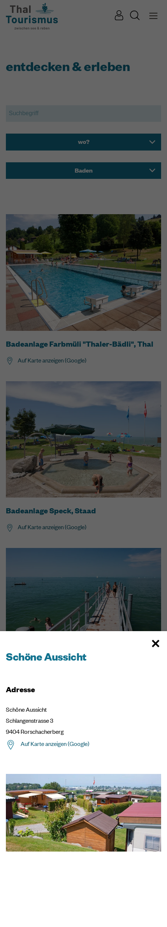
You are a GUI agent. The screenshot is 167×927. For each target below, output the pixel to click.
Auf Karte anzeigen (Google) (55, 743)
